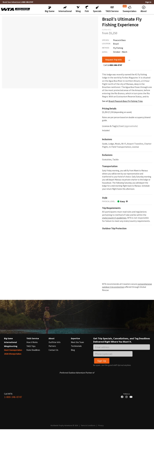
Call (112, 65)
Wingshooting (10, 346)
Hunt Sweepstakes (13, 349)
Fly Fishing (118, 47)
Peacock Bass (119, 40)
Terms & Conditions (88, 425)
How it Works (32, 342)
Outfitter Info (54, 342)
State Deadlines (33, 349)
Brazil (116, 43)
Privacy (101, 425)
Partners (52, 346)
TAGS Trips (31, 346)
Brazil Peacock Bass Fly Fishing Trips (126, 101)
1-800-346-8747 (27, 2)
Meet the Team (77, 342)
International (10, 342)
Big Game (8, 338)
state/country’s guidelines (114, 217)
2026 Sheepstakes (12, 353)
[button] (50, 9)
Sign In (148, 2)
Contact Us (53, 349)
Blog (73, 349)
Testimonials (76, 346)
